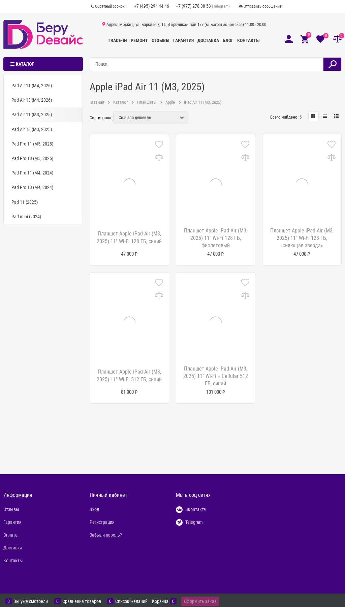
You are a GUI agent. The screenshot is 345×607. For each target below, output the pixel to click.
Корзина (160, 601)
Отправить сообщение (263, 6)
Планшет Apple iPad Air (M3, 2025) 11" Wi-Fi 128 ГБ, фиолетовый (215, 238)
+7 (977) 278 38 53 (193, 6)
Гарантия (183, 40)
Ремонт (139, 40)
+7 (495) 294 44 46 (151, 6)
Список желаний (131, 601)
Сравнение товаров (81, 601)
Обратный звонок (110, 6)
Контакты (248, 40)
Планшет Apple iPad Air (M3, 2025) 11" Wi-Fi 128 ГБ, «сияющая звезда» (302, 238)
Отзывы (160, 40)
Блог (228, 40)
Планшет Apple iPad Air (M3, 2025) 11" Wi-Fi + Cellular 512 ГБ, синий (215, 376)
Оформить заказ (200, 601)
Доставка (208, 40)
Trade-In (117, 40)
